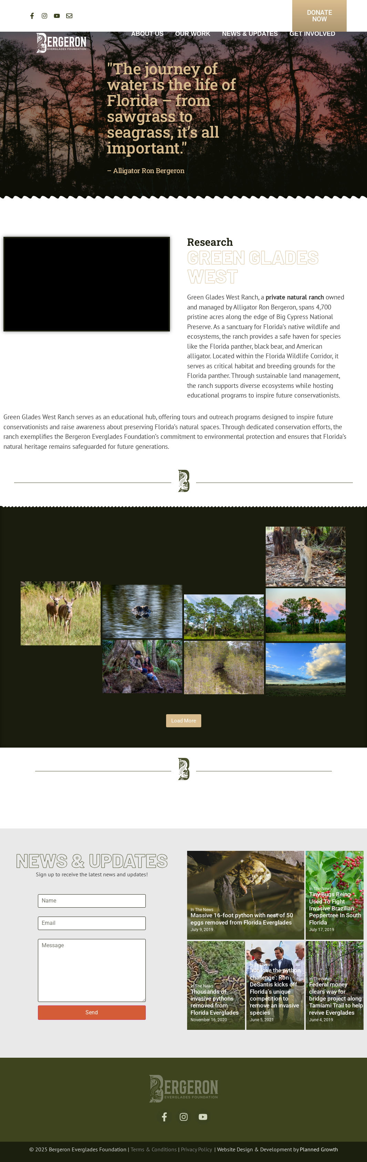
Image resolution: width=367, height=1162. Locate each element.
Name (45, 891)
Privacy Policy (196, 1149)
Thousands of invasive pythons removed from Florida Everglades (215, 1002)
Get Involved (312, 33)
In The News (202, 909)
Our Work (193, 33)
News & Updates (250, 33)
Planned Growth (319, 1149)
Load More (183, 721)
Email (45, 914)
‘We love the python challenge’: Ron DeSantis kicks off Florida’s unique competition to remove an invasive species (275, 991)
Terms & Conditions (154, 1149)
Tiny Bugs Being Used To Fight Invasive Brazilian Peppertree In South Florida (335, 908)
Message (49, 936)
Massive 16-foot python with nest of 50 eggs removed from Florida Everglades (242, 919)
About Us (147, 33)
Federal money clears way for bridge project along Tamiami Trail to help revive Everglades (336, 998)
